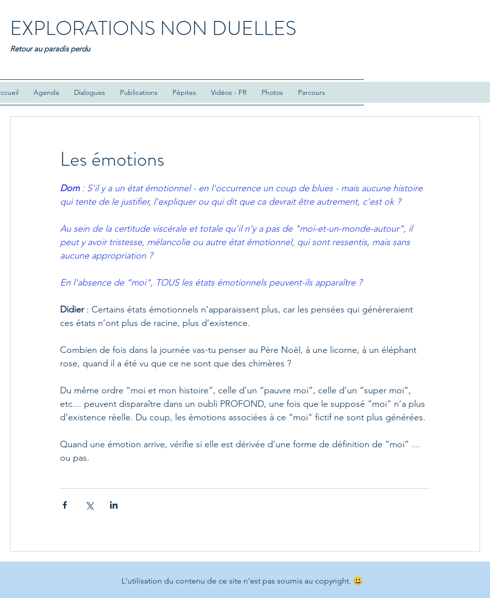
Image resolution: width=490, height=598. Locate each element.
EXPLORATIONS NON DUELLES (153, 28)
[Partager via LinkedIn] (113, 505)
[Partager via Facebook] (65, 505)
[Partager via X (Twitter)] (89, 505)
